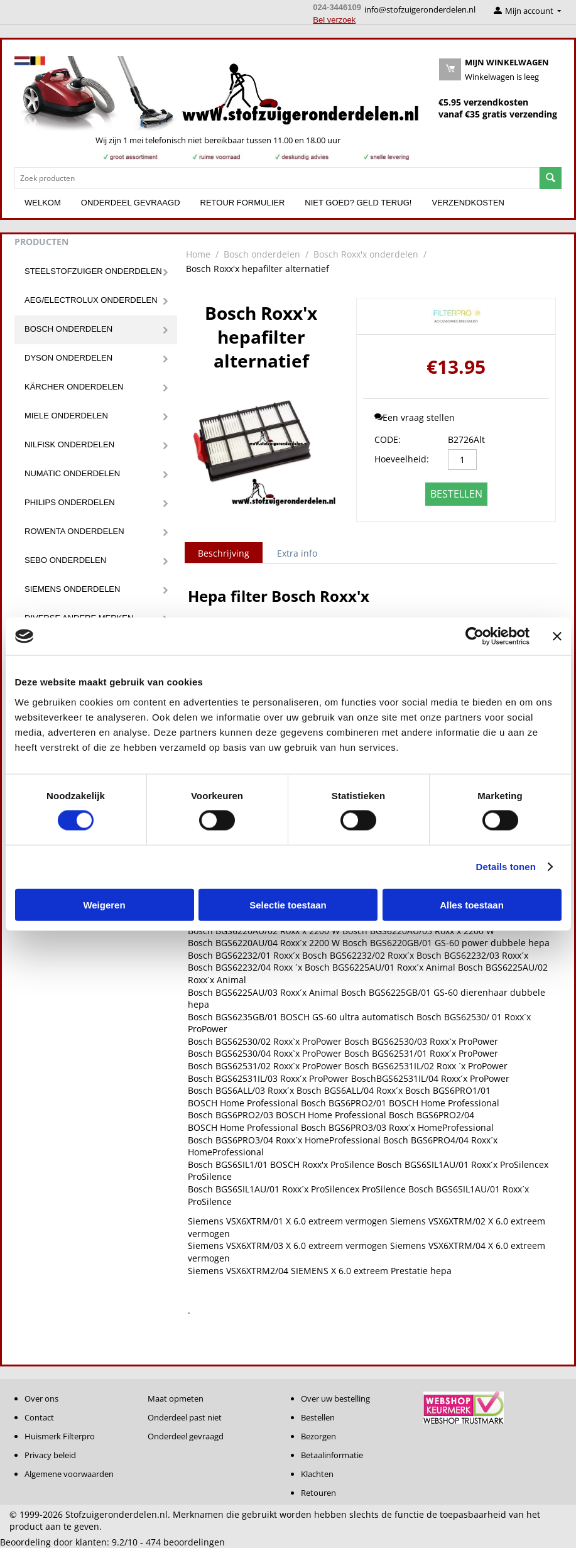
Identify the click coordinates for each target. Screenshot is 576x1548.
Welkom (42, 202)
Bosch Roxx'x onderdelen (365, 254)
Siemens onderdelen (72, 589)
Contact (39, 1417)
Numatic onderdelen (72, 473)
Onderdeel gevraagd (130, 202)
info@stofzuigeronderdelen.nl (419, 9)
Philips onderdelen (69, 502)
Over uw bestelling (335, 1398)
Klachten (317, 1474)
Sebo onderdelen (65, 560)
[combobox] (277, 178)
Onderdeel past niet (185, 1417)
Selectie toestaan (288, 904)
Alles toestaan (472, 904)
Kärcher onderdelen (73, 386)
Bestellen (456, 494)
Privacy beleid (50, 1455)
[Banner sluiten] (557, 636)
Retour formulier (242, 202)
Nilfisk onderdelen (69, 444)
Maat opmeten (176, 1398)
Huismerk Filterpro (59, 1436)
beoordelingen (185, 1542)
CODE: (387, 439)
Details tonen (506, 866)
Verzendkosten (468, 202)
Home (198, 254)
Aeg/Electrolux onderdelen (91, 300)
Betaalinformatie (332, 1455)
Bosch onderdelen (68, 329)
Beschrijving (223, 553)
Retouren (318, 1492)
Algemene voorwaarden (69, 1474)
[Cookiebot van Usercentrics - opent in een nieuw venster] (475, 636)
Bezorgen (318, 1436)
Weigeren (104, 904)
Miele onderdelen (66, 415)
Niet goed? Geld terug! (358, 202)
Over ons (41, 1398)
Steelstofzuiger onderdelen (93, 271)
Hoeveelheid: (401, 459)
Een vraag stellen (414, 417)
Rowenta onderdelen (74, 531)
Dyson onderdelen (68, 357)
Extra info (297, 553)
